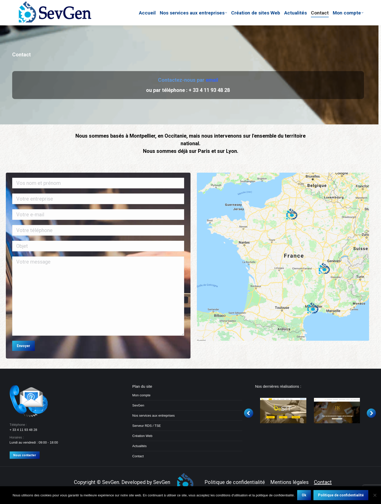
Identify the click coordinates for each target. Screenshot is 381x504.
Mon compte (141, 395)
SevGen (138, 405)
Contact (138, 456)
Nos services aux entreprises (153, 415)
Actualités (139, 446)
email (212, 80)
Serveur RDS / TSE (146, 426)
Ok (304, 495)
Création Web (142, 436)
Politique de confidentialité (341, 495)
